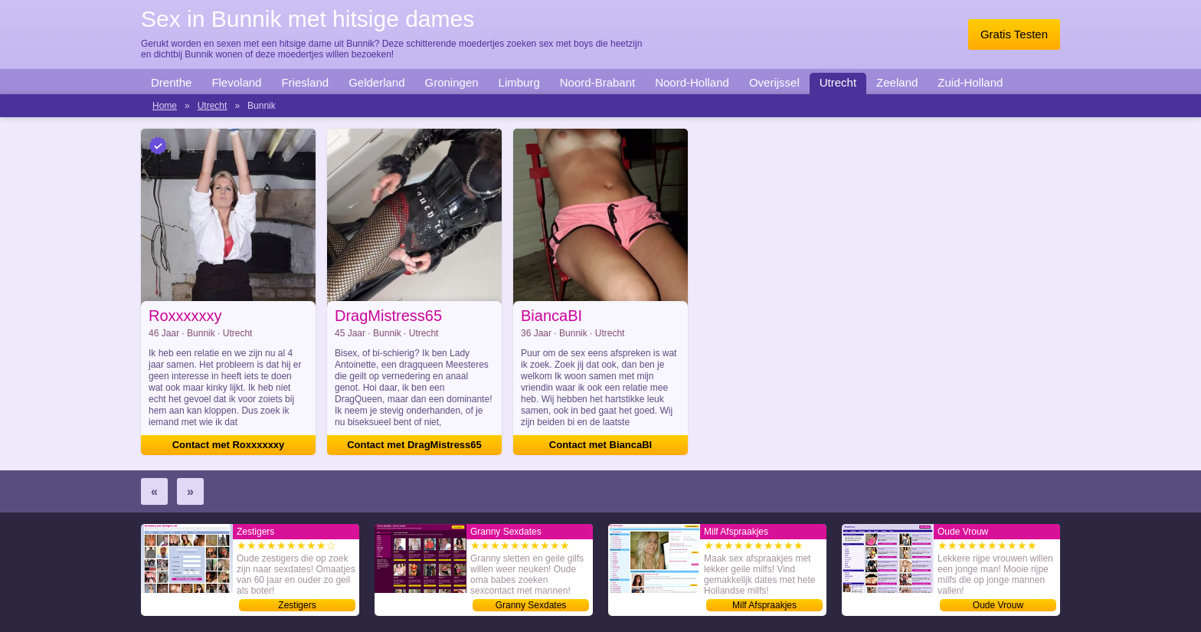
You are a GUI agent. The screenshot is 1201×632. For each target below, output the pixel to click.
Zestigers (297, 605)
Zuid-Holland (970, 82)
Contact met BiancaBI (600, 444)
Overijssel (774, 82)
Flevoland (236, 82)
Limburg (519, 82)
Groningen (452, 82)
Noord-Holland (692, 82)
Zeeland (897, 82)
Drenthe (171, 82)
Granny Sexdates (531, 605)
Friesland (305, 82)
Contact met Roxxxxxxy (228, 444)
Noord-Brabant (597, 82)
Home (164, 105)
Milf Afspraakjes (764, 605)
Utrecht (838, 82)
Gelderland (376, 82)
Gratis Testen (1014, 34)
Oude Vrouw (998, 605)
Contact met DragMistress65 (414, 444)
